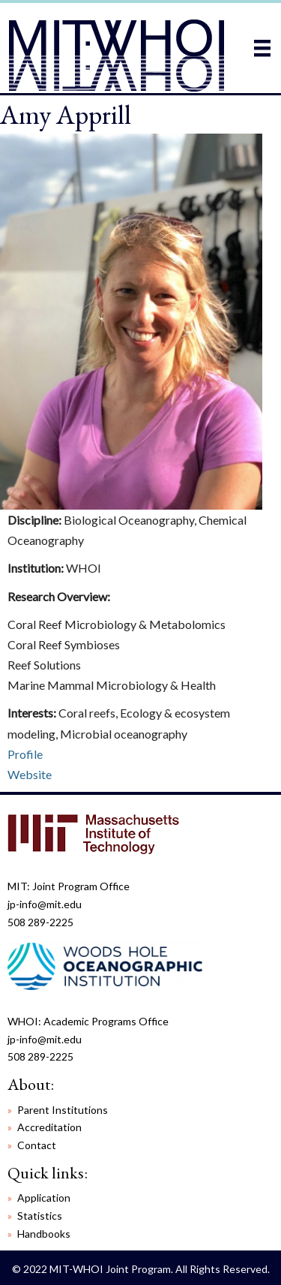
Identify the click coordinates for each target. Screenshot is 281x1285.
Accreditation (49, 1127)
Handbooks (43, 1233)
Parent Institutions (62, 1109)
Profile (25, 754)
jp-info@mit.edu (44, 904)
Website (29, 774)
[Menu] (262, 48)
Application (43, 1197)
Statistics (39, 1215)
